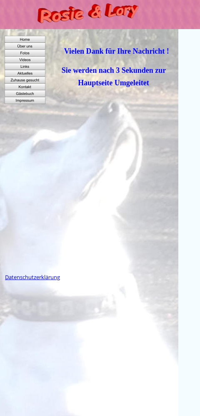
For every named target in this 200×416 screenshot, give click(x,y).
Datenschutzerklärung (32, 277)
